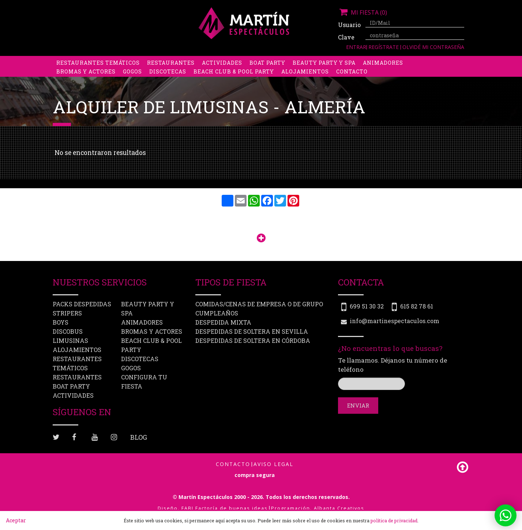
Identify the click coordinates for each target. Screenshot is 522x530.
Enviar (358, 405)
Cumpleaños (216, 313)
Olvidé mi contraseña (433, 46)
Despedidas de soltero (175, 60)
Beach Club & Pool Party (234, 78)
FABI (187, 508)
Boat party (267, 69)
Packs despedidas (248, 60)
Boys (329, 60)
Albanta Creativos (339, 508)
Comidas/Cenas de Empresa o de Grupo (259, 304)
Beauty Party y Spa (324, 69)
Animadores (383, 69)
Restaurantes (171, 69)
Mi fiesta (362, 12)
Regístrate (384, 46)
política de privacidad (394, 520)
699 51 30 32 (367, 306)
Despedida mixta (223, 322)
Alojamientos (305, 78)
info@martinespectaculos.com (394, 321)
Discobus (360, 60)
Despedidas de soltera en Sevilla (251, 331)
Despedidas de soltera (93, 60)
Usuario (349, 25)
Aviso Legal (273, 464)
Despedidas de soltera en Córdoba (252, 340)
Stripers (299, 60)
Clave (346, 37)
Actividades (222, 69)
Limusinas (399, 60)
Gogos (132, 78)
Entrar (356, 46)
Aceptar (16, 520)
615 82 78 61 (416, 306)
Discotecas (167, 78)
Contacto (352, 78)
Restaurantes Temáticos (98, 69)
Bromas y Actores (86, 78)
